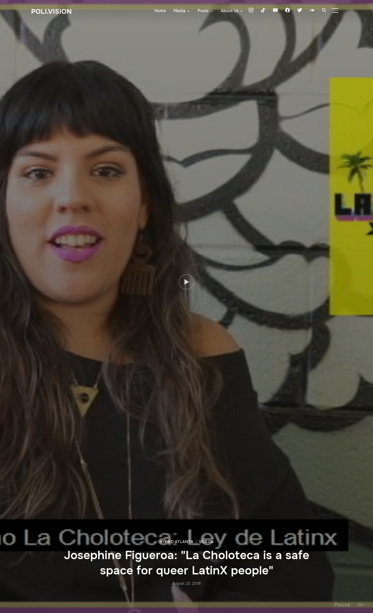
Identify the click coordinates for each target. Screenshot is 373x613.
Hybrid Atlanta (176, 541)
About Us (230, 10)
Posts (203, 10)
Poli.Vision (51, 11)
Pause (342, 605)
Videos (206, 541)
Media (179, 10)
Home (160, 10)
